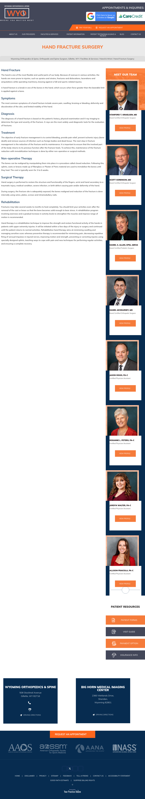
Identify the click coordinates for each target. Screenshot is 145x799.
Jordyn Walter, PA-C (120, 505)
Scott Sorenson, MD (120, 180)
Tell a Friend (83, 776)
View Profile (124, 128)
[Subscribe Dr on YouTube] (80, 769)
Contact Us (136, 34)
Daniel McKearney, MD (121, 310)
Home (4, 34)
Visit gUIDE (123, 632)
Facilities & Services (49, 34)
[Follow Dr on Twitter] (70, 769)
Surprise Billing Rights (85, 780)
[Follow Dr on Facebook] (64, 769)
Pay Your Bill (84, 27)
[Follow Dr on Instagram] (75, 769)
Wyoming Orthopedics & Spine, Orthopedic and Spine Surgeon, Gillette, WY (45, 59)
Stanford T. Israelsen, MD (123, 115)
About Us (13, 34)
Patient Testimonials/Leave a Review (103, 35)
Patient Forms (124, 620)
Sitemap (54, 776)
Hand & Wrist (106, 59)
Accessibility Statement (121, 776)
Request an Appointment (109, 27)
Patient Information (76, 34)
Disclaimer (28, 776)
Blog (122, 34)
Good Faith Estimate (59, 780)
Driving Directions (30, 715)
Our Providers (28, 34)
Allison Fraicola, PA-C (121, 570)
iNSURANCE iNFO (125, 655)
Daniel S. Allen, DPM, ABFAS (123, 245)
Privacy (41, 776)
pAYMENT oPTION (125, 643)
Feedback (67, 776)
